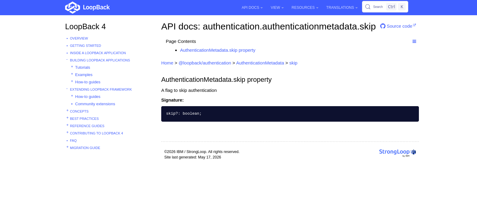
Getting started (85, 45)
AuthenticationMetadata (260, 62)
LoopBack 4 (85, 26)
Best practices (84, 118)
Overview (79, 38)
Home (167, 62)
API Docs (252, 7)
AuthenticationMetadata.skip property (218, 50)
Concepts (79, 111)
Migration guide (85, 148)
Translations (342, 7)
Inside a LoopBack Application (98, 53)
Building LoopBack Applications (100, 60)
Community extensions (95, 104)
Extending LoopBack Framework (101, 89)
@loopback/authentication (205, 62)
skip (293, 62)
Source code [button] (396, 26)
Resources (305, 7)
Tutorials (82, 67)
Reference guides (87, 126)
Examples (83, 74)
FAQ (73, 140)
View (277, 7)
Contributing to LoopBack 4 (96, 133)
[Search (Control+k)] (385, 6)
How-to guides (87, 82)
